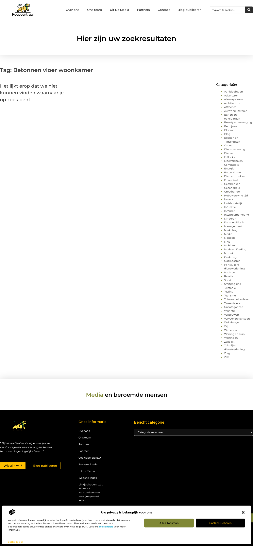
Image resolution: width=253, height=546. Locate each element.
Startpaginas (232, 283)
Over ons (72, 10)
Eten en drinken (234, 176)
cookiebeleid (106, 526)
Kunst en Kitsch (234, 222)
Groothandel (232, 191)
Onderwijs (230, 257)
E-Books (229, 157)
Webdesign (231, 322)
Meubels (229, 237)
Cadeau (229, 145)
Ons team (94, 10)
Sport (227, 280)
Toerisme (230, 295)
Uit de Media (86, 471)
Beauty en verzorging (238, 122)
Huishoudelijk (233, 203)
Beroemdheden (88, 464)
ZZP (226, 357)
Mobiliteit (230, 245)
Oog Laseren (232, 260)
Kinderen (230, 218)
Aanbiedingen (233, 91)
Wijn (227, 326)
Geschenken (232, 183)
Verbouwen (231, 314)
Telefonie (230, 287)
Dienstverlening (234, 149)
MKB (227, 241)
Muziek (229, 253)
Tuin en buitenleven (237, 299)
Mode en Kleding (235, 249)
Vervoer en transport (237, 318)
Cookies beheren (220, 522)
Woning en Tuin (234, 334)
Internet (229, 210)
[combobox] (227, 10)
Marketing (231, 230)
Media (228, 234)
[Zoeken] (249, 10)
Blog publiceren (189, 10)
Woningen (231, 337)
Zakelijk (229, 341)
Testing (228, 291)
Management (233, 226)
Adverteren (231, 95)
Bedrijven (230, 126)
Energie (229, 168)
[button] (243, 512)
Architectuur (232, 103)
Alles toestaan (169, 522)
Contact (164, 10)
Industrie (230, 206)
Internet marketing (236, 214)
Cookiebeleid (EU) (90, 457)
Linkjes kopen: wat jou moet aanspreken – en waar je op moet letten (90, 492)
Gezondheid (232, 187)
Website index (87, 477)
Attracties (230, 106)
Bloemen (230, 130)
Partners (143, 10)
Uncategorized (233, 307)
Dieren (228, 153)
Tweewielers (232, 303)
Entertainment (234, 172)
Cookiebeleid (15, 541)
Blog (227, 134)
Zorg (227, 353)
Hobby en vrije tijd (236, 195)
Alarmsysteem (233, 99)
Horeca (228, 199)
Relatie (228, 276)
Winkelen (230, 330)
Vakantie (230, 310)
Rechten (229, 272)
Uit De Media (119, 10)
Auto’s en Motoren (235, 110)
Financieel (231, 180)
